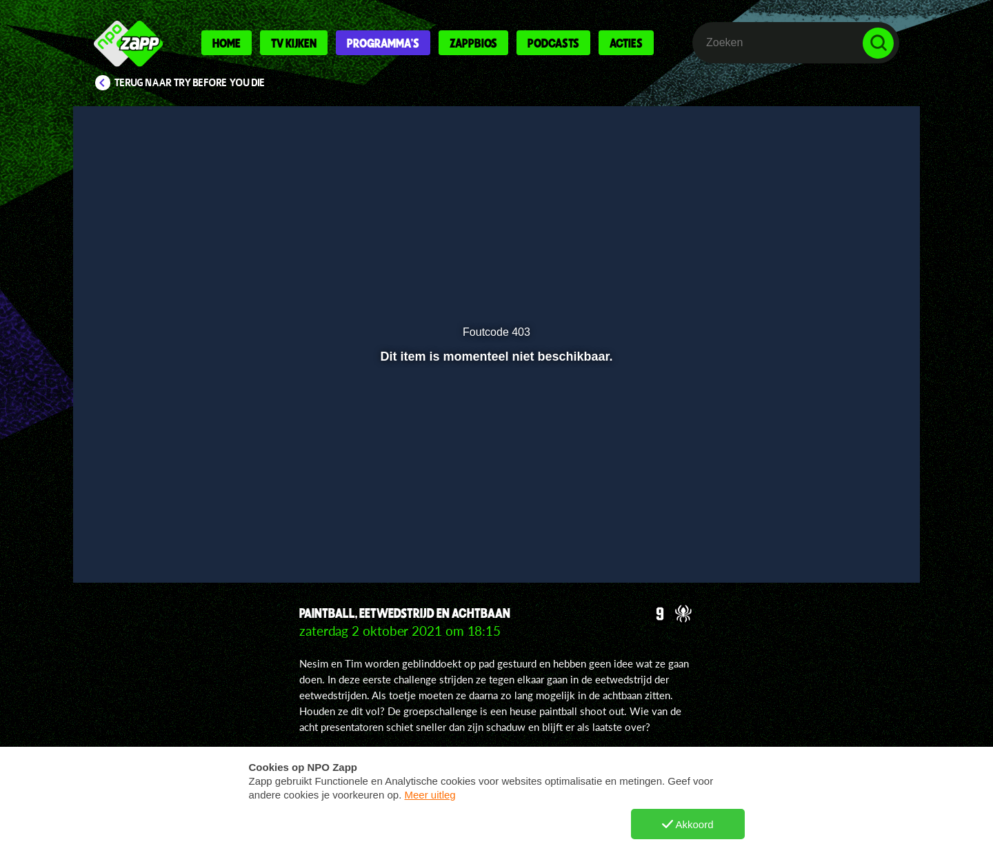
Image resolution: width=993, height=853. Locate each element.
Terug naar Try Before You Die (189, 83)
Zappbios (473, 42)
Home (226, 42)
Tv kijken (294, 42)
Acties (626, 42)
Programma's (383, 42)
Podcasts (553, 42)
